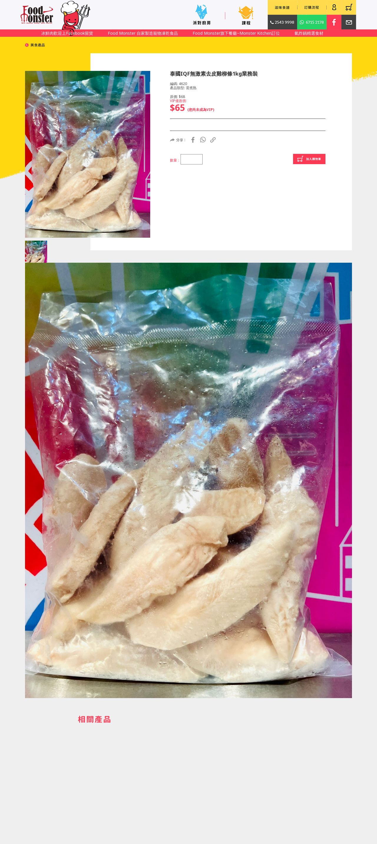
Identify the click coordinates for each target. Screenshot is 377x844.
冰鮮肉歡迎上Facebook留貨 (67, 33)
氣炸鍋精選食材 (309, 33)
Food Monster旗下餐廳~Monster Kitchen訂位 (236, 33)
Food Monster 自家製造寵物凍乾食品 (143, 33)
